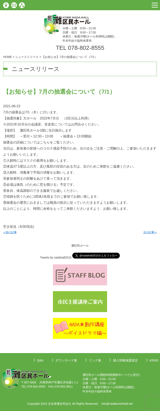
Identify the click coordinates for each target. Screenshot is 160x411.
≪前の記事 (10, 232)
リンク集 (95, 360)
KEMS (154, 360)
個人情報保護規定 (125, 360)
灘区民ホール (80, 245)
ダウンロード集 (66, 360)
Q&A (40, 360)
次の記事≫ (150, 232)
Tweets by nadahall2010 (55, 257)
